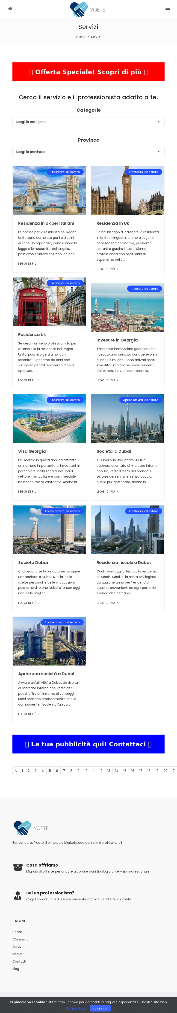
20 (166, 770)
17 (140, 770)
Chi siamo (20, 939)
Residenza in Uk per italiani (46, 223)
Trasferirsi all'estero (65, 172)
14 (116, 770)
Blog (15, 968)
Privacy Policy (120, 1002)
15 (125, 770)
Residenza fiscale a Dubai (124, 562)
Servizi (96, 37)
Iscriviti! (18, 954)
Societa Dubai (33, 562)
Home (80, 37)
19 (157, 770)
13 (108, 770)
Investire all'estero (144, 288)
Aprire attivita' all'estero (140, 400)
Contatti (19, 961)
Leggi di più (29, 264)
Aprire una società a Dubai (46, 674)
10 (86, 770)
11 (93, 770)
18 (149, 770)
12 (101, 770)
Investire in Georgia (117, 340)
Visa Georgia (32, 451)
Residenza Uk (32, 334)
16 (132, 770)
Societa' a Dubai (114, 451)
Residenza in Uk (113, 223)
